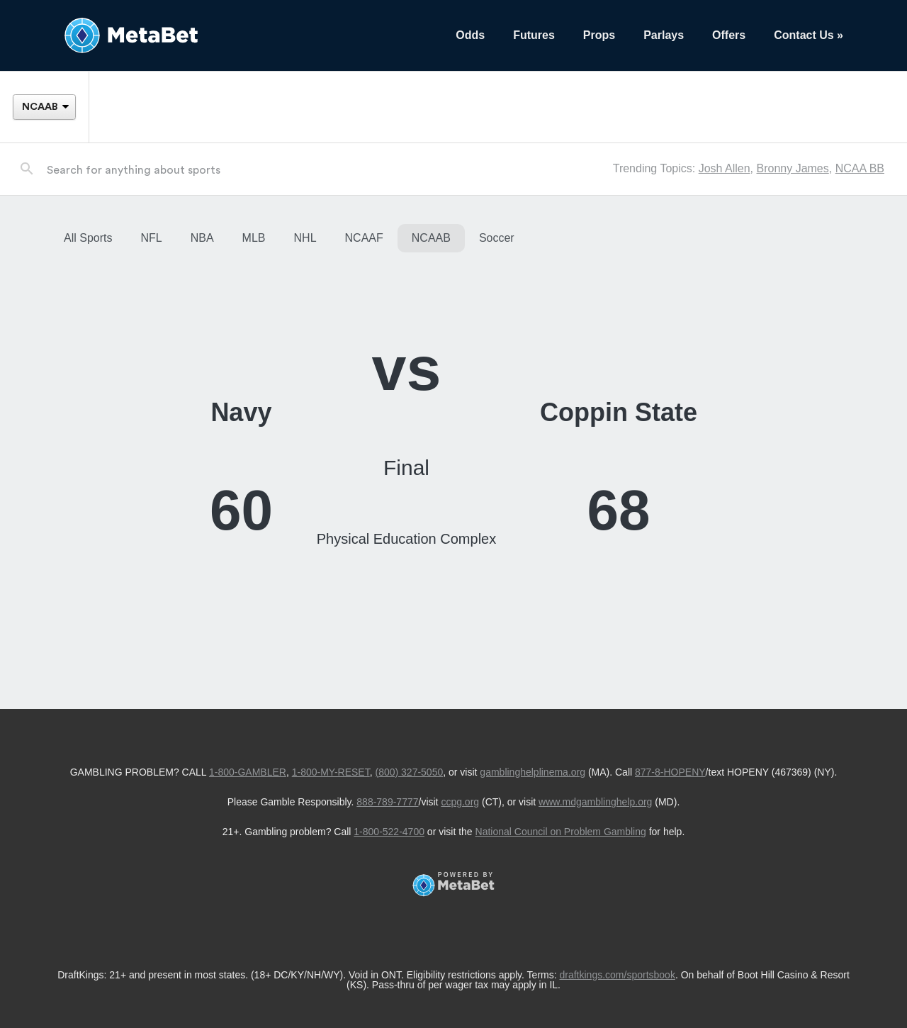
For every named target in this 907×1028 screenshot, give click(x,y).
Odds (470, 35)
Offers (728, 35)
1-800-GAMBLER (247, 772)
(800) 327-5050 (409, 772)
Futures (534, 35)
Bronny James (792, 168)
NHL (305, 238)
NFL (151, 238)
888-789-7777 (387, 802)
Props (599, 35)
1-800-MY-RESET (331, 772)
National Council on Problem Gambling (560, 831)
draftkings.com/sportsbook (617, 974)
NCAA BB (859, 168)
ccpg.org (460, 802)
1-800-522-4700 (389, 831)
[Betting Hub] (245, 35)
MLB (254, 238)
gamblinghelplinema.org (532, 772)
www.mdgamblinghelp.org (595, 802)
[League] (44, 107)
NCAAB (431, 238)
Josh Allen (724, 168)
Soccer (496, 238)
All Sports (88, 238)
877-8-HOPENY (670, 772)
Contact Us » (808, 35)
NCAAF (364, 238)
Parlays (663, 35)
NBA (202, 238)
